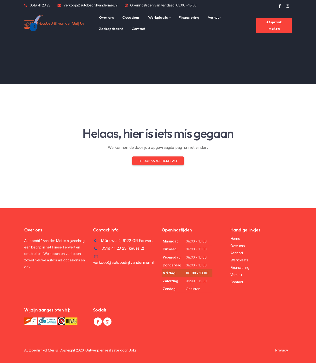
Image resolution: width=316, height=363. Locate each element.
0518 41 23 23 (40, 5)
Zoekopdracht (111, 28)
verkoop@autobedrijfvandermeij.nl (90, 5)
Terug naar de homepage (158, 161)
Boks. (133, 350)
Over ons (106, 17)
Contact (138, 28)
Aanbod (236, 253)
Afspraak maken (273, 25)
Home (235, 238)
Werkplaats (158, 17)
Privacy (281, 350)
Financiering (189, 17)
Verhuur (214, 17)
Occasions (130, 17)
